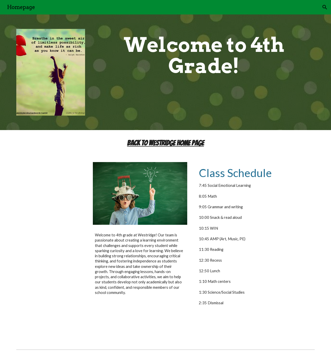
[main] (204, 55)
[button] (325, 7)
